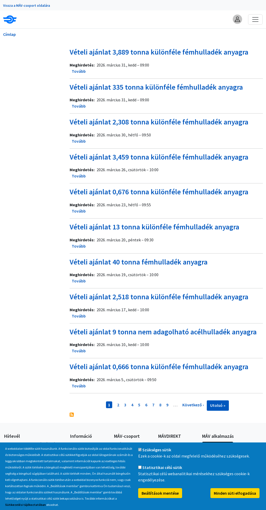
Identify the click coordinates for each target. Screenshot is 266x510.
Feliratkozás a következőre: (72, 415)
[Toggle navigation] (255, 19)
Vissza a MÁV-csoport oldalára (26, 5)
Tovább (79, 71)
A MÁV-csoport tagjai (130, 443)
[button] (237, 19)
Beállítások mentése (160, 498)
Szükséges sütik (156, 455)
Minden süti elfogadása (235, 498)
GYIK (73, 443)
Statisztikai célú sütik (162, 472)
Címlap (9, 34)
